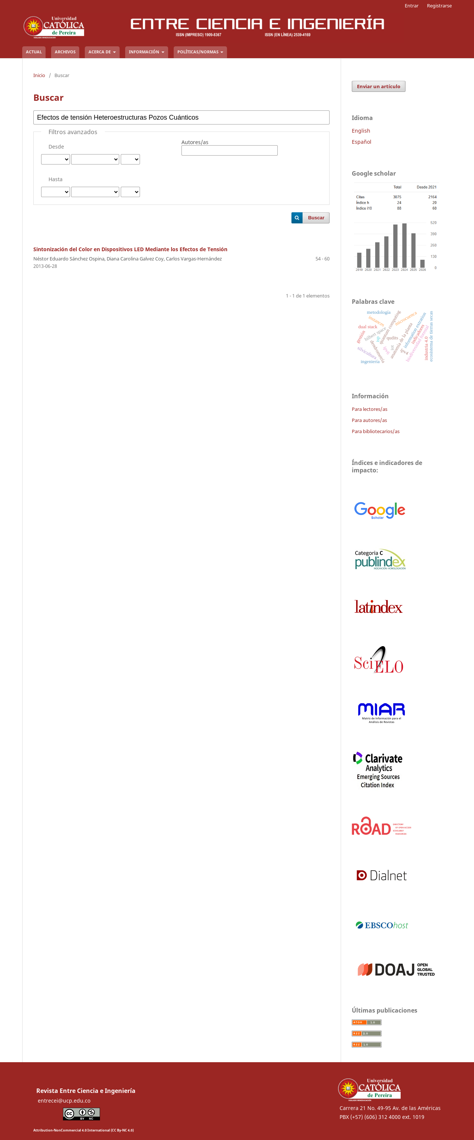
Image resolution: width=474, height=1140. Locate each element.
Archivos (65, 51)
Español (361, 141)
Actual (34, 51)
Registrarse (439, 5)
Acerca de (100, 51)
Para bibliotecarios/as (376, 431)
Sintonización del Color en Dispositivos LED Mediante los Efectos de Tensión (130, 249)
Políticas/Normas (198, 51)
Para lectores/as (369, 409)
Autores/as (194, 142)
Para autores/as (369, 420)
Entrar (411, 5)
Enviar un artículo (378, 86)
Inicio (39, 75)
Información (144, 51)
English (361, 130)
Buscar (316, 217)
